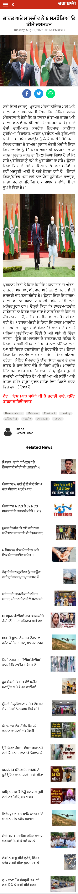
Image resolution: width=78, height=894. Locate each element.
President (49, 413)
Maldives (33, 413)
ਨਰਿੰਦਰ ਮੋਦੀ (11, 418)
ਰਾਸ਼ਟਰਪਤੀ (42, 418)
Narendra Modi (13, 413)
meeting (66, 413)
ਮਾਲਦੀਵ (27, 418)
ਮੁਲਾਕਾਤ (58, 418)
